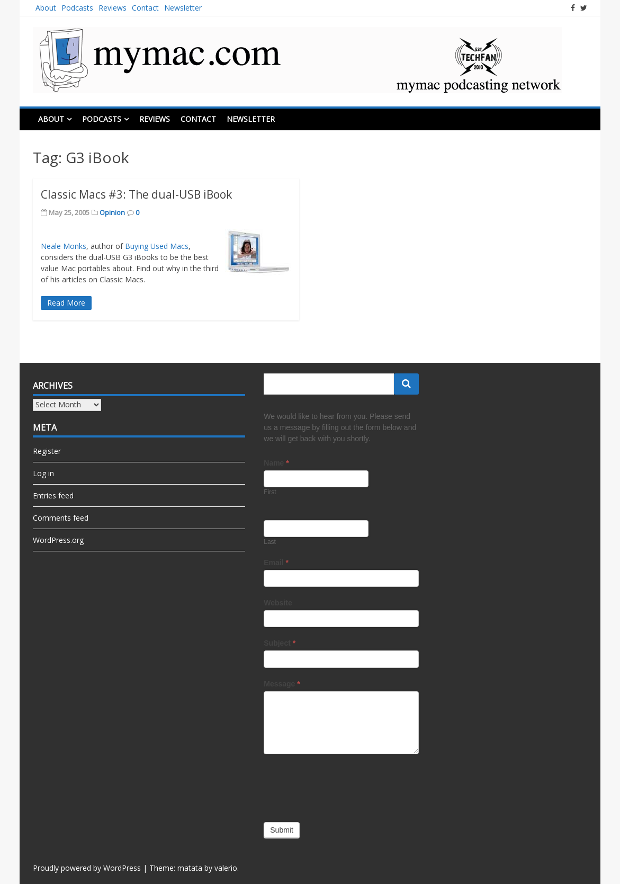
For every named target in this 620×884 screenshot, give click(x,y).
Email (276, 562)
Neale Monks (63, 246)
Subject (279, 643)
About (45, 8)
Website (278, 603)
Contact (145, 8)
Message (282, 684)
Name (276, 463)
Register (47, 451)
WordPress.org (58, 540)
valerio (225, 868)
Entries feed (53, 495)
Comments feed (60, 518)
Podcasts (77, 8)
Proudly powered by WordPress (87, 868)
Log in (43, 473)
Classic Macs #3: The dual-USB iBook (136, 194)
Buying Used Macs (156, 246)
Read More (66, 303)
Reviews (112, 8)
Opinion (112, 212)
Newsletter (183, 8)
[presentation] (344, 785)
